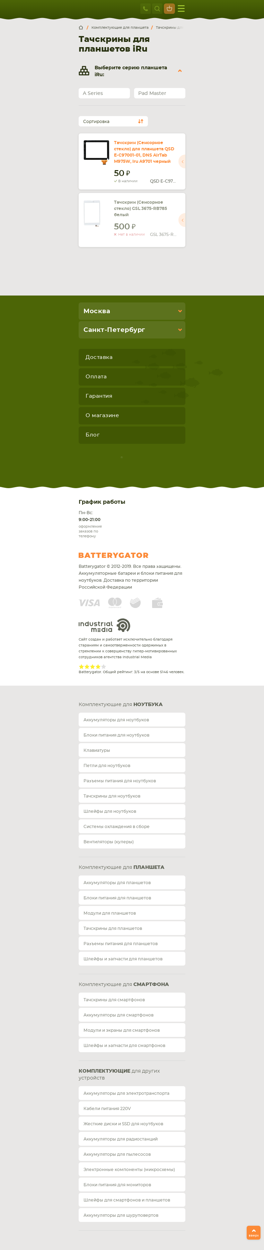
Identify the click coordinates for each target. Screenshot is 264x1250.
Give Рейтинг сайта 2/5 (87, 666)
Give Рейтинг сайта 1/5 (81, 666)
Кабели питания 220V (107, 1109)
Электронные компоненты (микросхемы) (129, 1170)
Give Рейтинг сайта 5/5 (103, 666)
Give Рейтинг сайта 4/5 (98, 666)
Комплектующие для (121, 704)
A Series (93, 93)
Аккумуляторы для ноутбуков (116, 720)
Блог (92, 435)
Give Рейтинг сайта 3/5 (92, 666)
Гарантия (99, 396)
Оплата (96, 376)
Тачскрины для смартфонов (114, 1000)
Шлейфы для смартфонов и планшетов (126, 1200)
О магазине (102, 415)
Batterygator (126, 555)
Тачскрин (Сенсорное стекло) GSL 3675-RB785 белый (140, 208)
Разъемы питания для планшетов (120, 944)
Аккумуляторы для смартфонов (118, 1015)
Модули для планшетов (109, 913)
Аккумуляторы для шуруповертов (120, 1215)
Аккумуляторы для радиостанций (120, 1139)
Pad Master (152, 93)
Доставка (99, 357)
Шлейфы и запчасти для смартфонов (124, 1046)
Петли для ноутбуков (106, 766)
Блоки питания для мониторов (117, 1185)
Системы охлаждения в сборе (116, 827)
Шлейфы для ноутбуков (109, 811)
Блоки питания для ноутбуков (116, 735)
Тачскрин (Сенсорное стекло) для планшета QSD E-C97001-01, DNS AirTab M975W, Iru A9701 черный (144, 152)
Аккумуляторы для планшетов (117, 883)
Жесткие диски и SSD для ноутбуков (123, 1124)
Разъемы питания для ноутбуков (119, 781)
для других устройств (119, 1075)
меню (181, 8)
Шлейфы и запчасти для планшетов (122, 959)
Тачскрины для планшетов (112, 928)
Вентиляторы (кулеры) (108, 842)
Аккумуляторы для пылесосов (117, 1154)
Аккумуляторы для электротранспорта (126, 1093)
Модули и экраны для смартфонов (121, 1030)
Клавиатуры (96, 750)
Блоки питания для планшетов (117, 898)
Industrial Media (105, 625)
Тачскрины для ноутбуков (111, 796)
